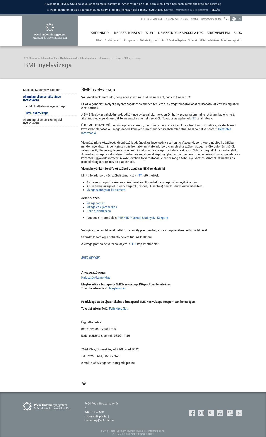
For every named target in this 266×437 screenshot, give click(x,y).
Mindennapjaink (231, 40)
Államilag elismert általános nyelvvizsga (42, 98)
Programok (131, 40)
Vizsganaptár (95, 203)
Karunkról (101, 32)
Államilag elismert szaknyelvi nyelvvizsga (42, 121)
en (239, 18)
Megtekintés (117, 288)
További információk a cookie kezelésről (187, 9)
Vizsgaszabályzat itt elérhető (106, 190)
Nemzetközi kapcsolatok (180, 32)
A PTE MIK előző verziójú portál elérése (133, 433)
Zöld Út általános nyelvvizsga (46, 106)
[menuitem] (236, 19)
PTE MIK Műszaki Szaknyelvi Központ (143, 218)
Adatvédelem (218, 32)
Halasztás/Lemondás (95, 277)
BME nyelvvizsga (37, 113)
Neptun (195, 18)
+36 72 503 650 (94, 412)
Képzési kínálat (128, 32)
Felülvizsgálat (118, 308)
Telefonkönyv (171, 18)
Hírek (99, 40)
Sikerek (192, 40)
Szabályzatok (113, 40)
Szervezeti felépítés (211, 18)
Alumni (184, 18)
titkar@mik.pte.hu (96, 416)
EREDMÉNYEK (90, 257)
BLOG (237, 32)
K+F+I (150, 32)
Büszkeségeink (176, 40)
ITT (140, 175)
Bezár (216, 9)
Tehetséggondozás (152, 40)
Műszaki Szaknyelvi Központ (42, 90)
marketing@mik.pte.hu (99, 420)
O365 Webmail (154, 18)
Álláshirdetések (209, 40)
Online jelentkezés (98, 211)
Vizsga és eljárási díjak (101, 207)
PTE (143, 18)
